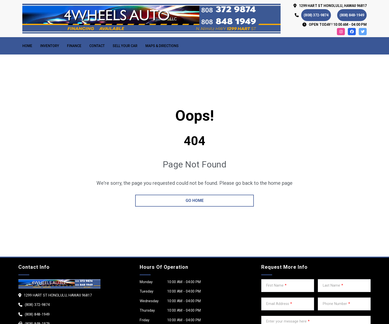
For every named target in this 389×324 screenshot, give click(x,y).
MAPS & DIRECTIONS (162, 46)
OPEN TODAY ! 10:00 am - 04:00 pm (338, 25)
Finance (74, 46)
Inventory (49, 46)
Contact (97, 46)
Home (27, 46)
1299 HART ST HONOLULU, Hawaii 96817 (333, 6)
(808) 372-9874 (316, 15)
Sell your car (125, 46)
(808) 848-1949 (352, 15)
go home (195, 200)
